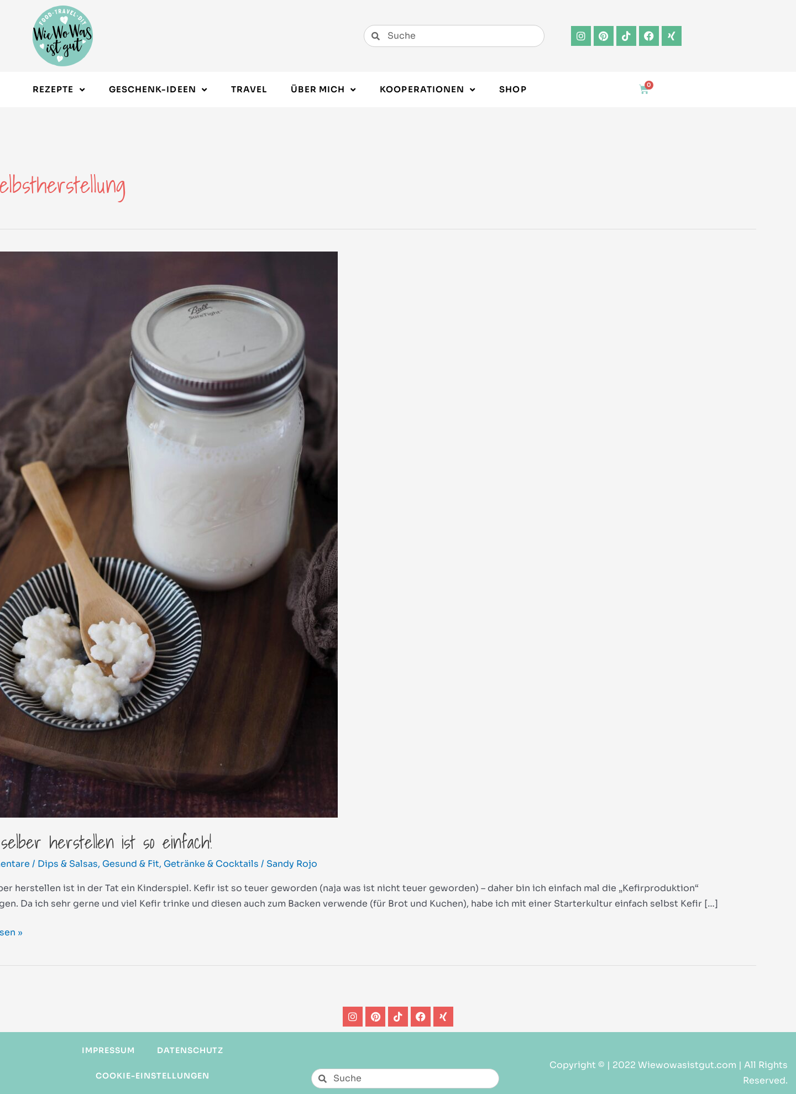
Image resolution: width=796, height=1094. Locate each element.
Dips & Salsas (68, 864)
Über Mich (323, 90)
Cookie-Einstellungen (153, 1076)
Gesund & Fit (130, 864)
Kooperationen (427, 90)
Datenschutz (190, 1050)
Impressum (108, 1050)
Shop (512, 89)
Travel (249, 89)
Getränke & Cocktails (211, 864)
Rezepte (59, 90)
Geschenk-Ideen (158, 90)
